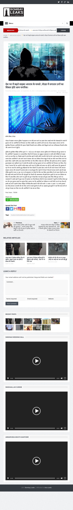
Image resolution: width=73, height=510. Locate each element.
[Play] (8, 378)
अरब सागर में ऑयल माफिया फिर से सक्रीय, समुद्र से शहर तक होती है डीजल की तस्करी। (14, 259)
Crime (48, 91)
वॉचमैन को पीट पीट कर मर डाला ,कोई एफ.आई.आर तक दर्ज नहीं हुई (57, 258)
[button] (36, 361)
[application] (36, 361)
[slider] (35, 378)
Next (56, 223)
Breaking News (41, 91)
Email (65, 92)
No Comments (62, 91)
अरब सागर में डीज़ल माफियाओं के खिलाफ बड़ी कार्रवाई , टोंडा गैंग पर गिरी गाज (36, 259)
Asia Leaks (48, 487)
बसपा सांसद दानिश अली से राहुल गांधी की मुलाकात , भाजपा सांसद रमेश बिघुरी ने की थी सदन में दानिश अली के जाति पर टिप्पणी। (24, 227)
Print (59, 92)
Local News (53, 91)
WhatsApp (14, 199)
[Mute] (62, 378)
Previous (18, 223)
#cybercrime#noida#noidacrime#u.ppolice (22, 215)
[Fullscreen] (65, 378)
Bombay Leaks (16, 91)
